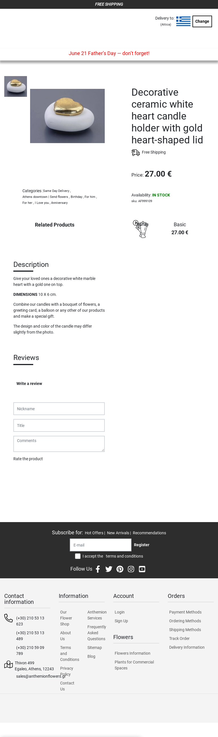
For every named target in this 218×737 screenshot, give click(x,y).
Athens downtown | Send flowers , (46, 197)
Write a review (29, 383)
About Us (65, 636)
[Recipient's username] (100, 545)
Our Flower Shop (66, 618)
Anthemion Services (96, 615)
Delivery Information (187, 647)
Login (120, 612)
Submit (22, 473)
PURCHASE (172, 261)
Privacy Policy (66, 671)
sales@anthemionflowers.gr (41, 676)
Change (202, 21)
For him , (91, 197)
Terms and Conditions (68, 653)
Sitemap (94, 647)
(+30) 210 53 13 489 (30, 636)
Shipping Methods (185, 629)
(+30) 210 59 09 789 (30, 650)
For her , (28, 203)
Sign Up (121, 621)
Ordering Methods (185, 621)
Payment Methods (185, 612)
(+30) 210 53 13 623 (30, 621)
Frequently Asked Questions (96, 633)
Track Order (179, 638)
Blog (91, 656)
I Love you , (42, 203)
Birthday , (77, 197)
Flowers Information (132, 653)
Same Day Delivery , (57, 191)
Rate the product (28, 459)
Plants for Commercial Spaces (134, 665)
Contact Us (67, 686)
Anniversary (59, 203)
